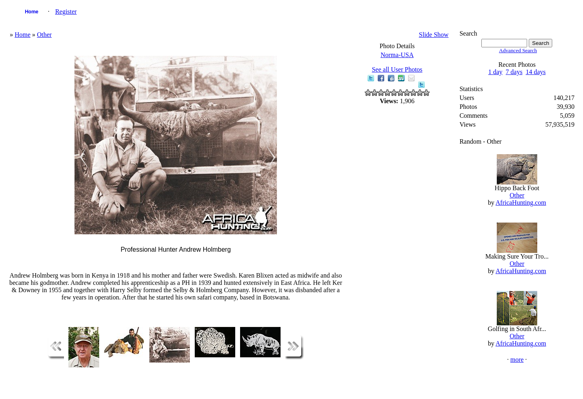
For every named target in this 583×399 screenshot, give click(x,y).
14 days (535, 71)
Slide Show (434, 34)
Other (44, 34)
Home (31, 12)
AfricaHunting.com (521, 202)
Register (66, 11)
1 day (495, 71)
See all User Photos (397, 69)
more (516, 359)
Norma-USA (397, 54)
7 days (514, 71)
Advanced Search (518, 50)
